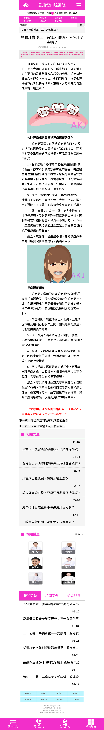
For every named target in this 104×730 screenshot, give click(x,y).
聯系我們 (58, 21)
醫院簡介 (27, 18)
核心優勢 (60, 699)
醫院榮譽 (27, 21)
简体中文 (13, 726)
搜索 (81, 25)
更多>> (79, 534)
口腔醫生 (44, 693)
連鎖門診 (74, 18)
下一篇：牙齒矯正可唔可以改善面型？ (43, 420)
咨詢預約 (65, 726)
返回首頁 (28, 699)
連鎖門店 (44, 699)
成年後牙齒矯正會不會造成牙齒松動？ (48, 507)
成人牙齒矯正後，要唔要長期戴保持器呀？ (51, 493)
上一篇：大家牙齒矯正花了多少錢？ (42, 426)
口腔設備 (42, 21)
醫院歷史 (60, 693)
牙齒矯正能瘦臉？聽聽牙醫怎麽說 (45, 478)
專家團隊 (58, 18)
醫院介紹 (28, 693)
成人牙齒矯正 (48, 29)
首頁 (23, 29)
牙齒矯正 (34, 29)
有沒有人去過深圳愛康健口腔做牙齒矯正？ (51, 463)
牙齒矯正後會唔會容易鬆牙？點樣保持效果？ (51, 449)
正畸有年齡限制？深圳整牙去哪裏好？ (48, 522)
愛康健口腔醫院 (52, 5)
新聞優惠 (42, 18)
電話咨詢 (39, 726)
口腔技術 (76, 699)
